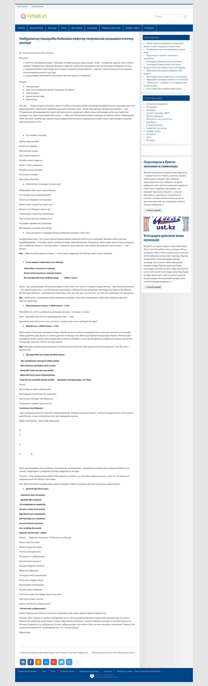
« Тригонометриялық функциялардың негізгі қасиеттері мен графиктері (53, 652)
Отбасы (21, 28)
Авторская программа (27, 671)
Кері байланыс (38, 6)
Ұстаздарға (151, 107)
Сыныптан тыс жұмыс (156, 128)
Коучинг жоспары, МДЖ (158, 113)
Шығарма (149, 28)
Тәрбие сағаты (132, 28)
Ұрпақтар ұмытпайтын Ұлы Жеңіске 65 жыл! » (114, 652)
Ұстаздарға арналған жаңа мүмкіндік (164, 61)
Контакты (108, 671)
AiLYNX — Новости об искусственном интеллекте (106, 676)
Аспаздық (92, 28)
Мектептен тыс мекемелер (159, 119)
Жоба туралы (22, 6)
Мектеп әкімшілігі (154, 116)
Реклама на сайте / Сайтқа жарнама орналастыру (139, 671)
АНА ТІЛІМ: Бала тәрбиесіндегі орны (163, 89)
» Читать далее (153, 210)
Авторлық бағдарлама (157, 104)
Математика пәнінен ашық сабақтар (38, 53)
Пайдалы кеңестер (111, 28)
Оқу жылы (151, 122)
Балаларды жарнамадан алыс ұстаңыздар (166, 76)
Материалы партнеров (89, 671)
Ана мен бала (36, 28)
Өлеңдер (150, 140)
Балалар (52, 28)
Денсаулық (76, 28)
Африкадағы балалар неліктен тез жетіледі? (167, 79)
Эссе (148, 137)
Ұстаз (63, 28)
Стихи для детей (154, 125)
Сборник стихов (67, 671)
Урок (44, 671)
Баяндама (151, 110)
